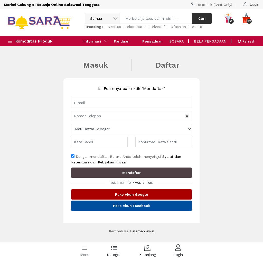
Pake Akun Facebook (131, 206)
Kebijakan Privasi (112, 162)
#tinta (197, 27)
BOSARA (176, 41)
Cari (201, 18)
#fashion (178, 27)
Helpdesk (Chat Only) (214, 5)
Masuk (95, 64)
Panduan (121, 41)
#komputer (136, 27)
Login (254, 4)
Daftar (167, 64)
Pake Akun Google (131, 194)
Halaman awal (142, 231)
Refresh (246, 41)
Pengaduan (152, 41)
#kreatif (158, 27)
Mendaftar (131, 173)
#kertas (114, 27)
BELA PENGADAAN (210, 41)
